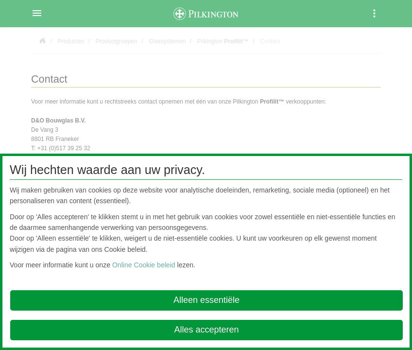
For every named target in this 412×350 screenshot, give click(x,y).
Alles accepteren (206, 329)
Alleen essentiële (206, 300)
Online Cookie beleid (143, 265)
